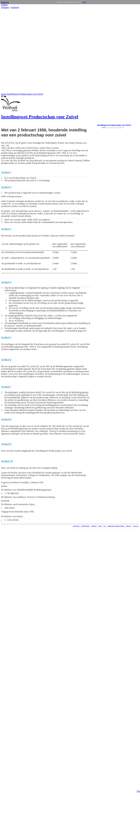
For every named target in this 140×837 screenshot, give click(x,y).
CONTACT (136, 526)
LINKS (100, 526)
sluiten (84, 2)
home (3, 94)
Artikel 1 (104, 127)
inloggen (5, 7)
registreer (15, 7)
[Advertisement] (9, 51)
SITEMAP (94, 526)
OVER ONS (76, 526)
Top (138, 96)
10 (122, 127)
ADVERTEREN (85, 526)
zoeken (4, 5)
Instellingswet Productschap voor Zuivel (25, 94)
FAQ (104, 526)
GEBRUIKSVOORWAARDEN (115, 526)
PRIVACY (128, 526)
